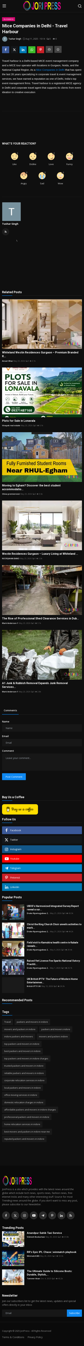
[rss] (71, 1215)
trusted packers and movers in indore (23, 1065)
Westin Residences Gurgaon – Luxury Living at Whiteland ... (40, 553)
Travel (7, 1021)
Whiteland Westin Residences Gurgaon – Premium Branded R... (40, 354)
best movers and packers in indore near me (27, 1131)
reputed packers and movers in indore (24, 1138)
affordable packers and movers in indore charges (30, 1109)
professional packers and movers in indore (26, 1117)
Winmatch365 (33, 1256)
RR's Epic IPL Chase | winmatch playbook (51, 1252)
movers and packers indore (53, 1036)
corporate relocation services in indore (24, 1080)
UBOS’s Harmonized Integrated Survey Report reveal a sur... (53, 908)
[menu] (4, 6)
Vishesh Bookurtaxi (36, 1237)
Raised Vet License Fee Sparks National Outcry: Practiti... (53, 962)
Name (5, 721)
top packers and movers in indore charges (26, 1058)
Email (5, 736)
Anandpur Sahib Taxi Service (44, 1233)
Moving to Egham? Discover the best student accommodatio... (31, 487)
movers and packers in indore (19, 1029)
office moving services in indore (20, 1095)
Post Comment (13, 776)
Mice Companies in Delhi (50, 69)
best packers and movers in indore (22, 1051)
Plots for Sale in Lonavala (18, 420)
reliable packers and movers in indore (24, 1073)
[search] (79, 6)
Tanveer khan (33, 1278)
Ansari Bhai (7, 361)
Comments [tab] (10, 710)
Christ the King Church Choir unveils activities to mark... (54, 926)
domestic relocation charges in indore (23, 1102)
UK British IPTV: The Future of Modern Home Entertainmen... (52, 981)
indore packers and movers (18, 1036)
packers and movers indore (55, 1029)
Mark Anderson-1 (10, 623)
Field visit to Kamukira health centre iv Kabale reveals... (52, 944)
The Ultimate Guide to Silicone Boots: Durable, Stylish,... (49, 1273)
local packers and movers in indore (22, 1087)
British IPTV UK (34, 986)
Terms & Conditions (13, 1337)
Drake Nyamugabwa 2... (38, 913)
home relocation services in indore (22, 1124)
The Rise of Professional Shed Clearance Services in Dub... (40, 618)
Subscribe (74, 1313)
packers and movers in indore (32, 1021)
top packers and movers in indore (21, 1043)
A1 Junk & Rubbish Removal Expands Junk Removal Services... (35, 685)
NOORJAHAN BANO (10, 558)
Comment (8, 750)
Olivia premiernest (11, 494)
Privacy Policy (35, 1337)
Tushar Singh (10, 223)
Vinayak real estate (11, 425)
